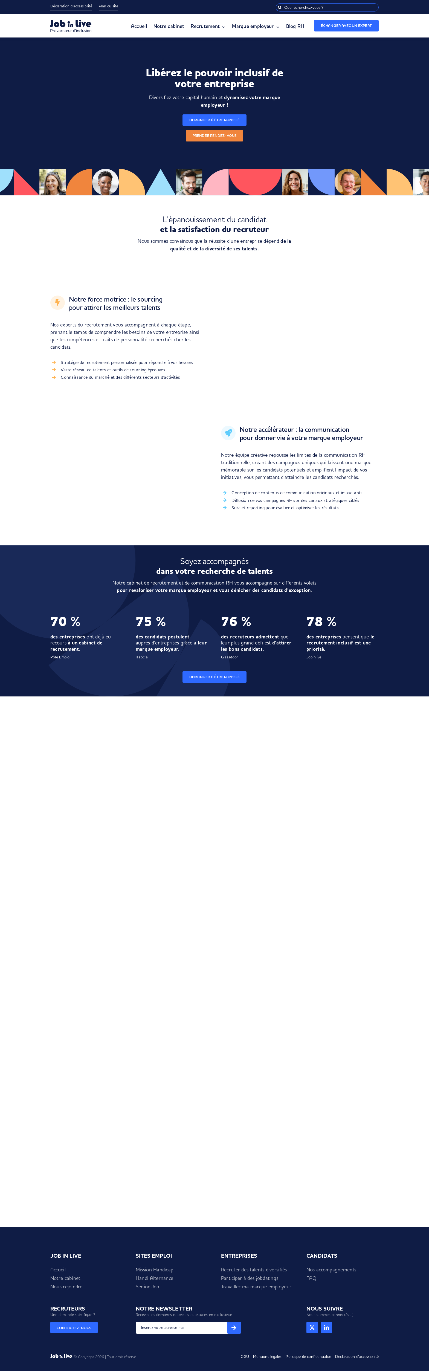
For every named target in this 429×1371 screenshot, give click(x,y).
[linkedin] (326, 1327)
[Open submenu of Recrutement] (222, 27)
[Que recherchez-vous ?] (327, 7)
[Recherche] (280, 7)
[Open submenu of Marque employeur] (277, 27)
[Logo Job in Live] (70, 22)
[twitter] (312, 1327)
